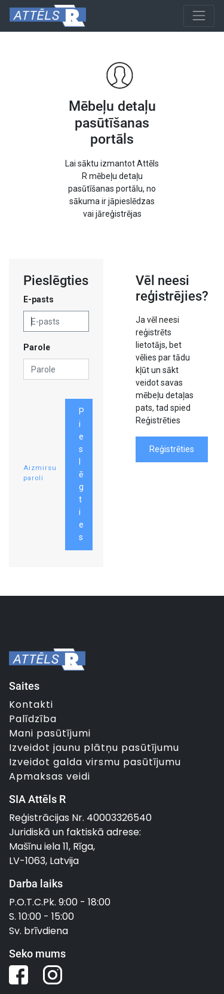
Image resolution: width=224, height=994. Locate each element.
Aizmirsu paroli (40, 473)
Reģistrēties (171, 449)
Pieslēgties (81, 474)
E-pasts (38, 299)
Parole (36, 347)
